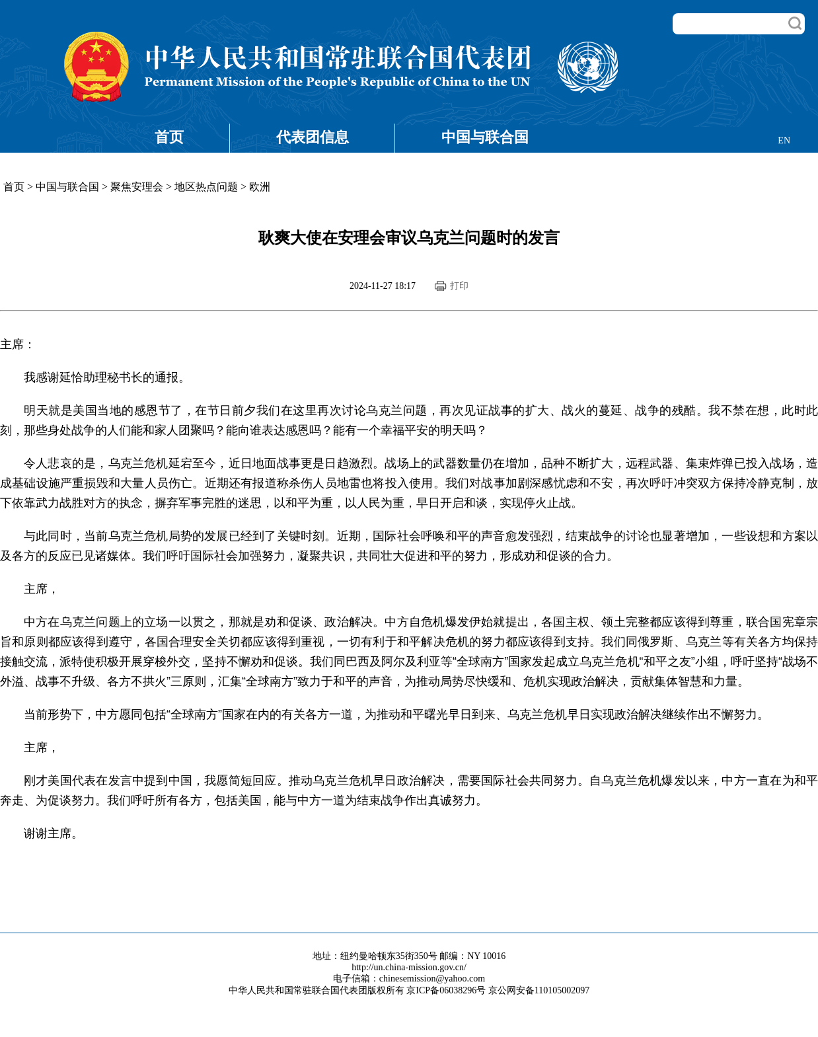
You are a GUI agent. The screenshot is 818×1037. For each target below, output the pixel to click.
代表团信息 (312, 137)
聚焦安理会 (136, 186)
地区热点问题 (206, 186)
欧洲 (259, 186)
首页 (169, 137)
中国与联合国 (485, 137)
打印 (459, 286)
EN (784, 140)
